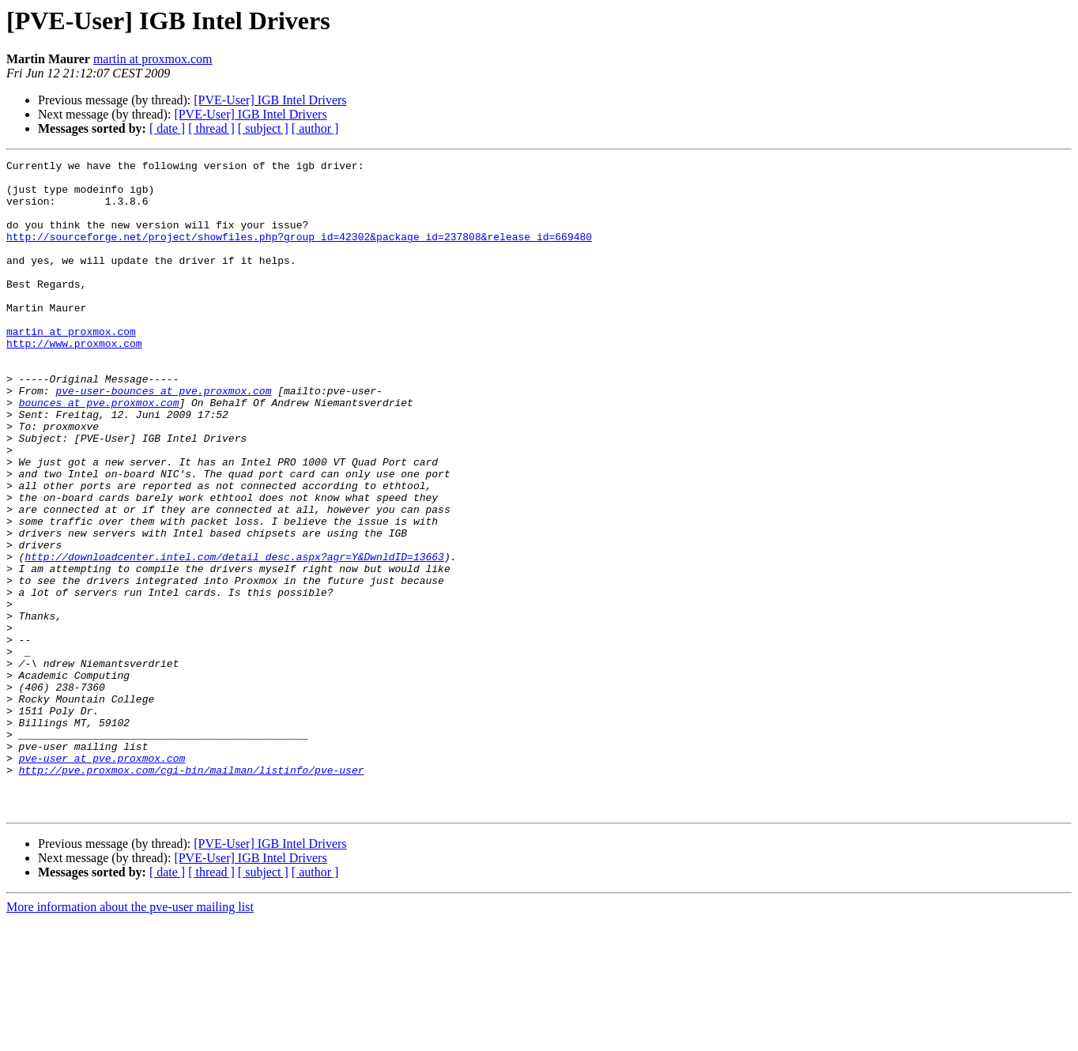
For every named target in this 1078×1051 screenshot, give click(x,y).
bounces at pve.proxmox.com (99, 452)
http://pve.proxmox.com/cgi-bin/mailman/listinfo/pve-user (191, 893)
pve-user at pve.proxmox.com (102, 879)
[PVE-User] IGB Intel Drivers (270, 100)
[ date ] (167, 128)
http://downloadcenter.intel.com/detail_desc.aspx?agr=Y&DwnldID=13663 (233, 637)
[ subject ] (263, 128)
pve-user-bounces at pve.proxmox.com (163, 438)
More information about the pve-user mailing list (130, 1037)
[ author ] (315, 128)
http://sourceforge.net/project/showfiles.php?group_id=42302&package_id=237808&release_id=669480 (299, 253)
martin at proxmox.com (153, 59)
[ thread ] (211, 128)
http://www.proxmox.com (74, 381)
